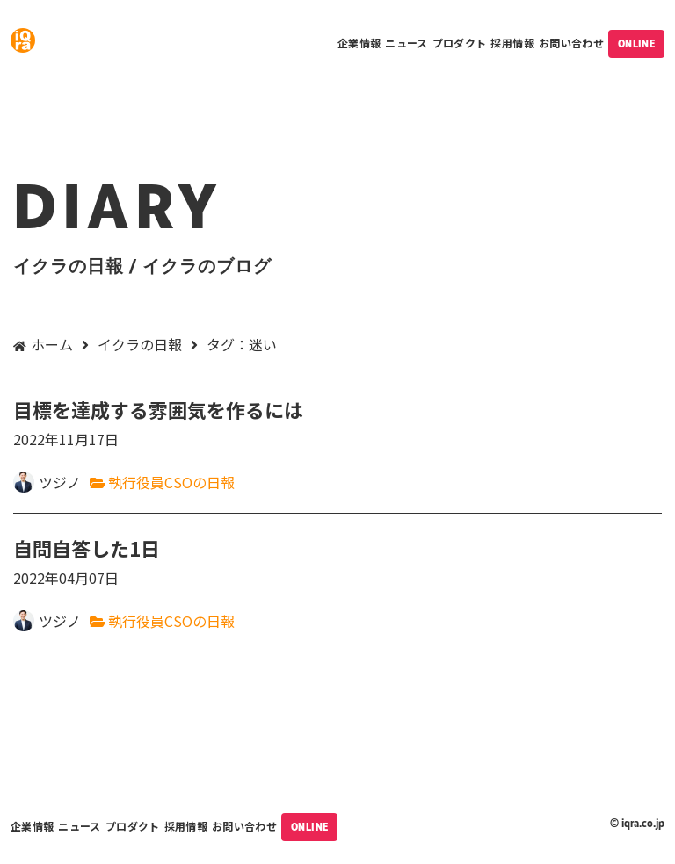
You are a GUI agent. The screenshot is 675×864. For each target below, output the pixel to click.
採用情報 (511, 42)
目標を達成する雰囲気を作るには (337, 423)
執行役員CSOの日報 (171, 482)
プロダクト (459, 42)
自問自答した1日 (337, 562)
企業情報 (359, 42)
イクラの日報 (140, 344)
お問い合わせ (571, 42)
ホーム (52, 344)
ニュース (406, 42)
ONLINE (636, 44)
